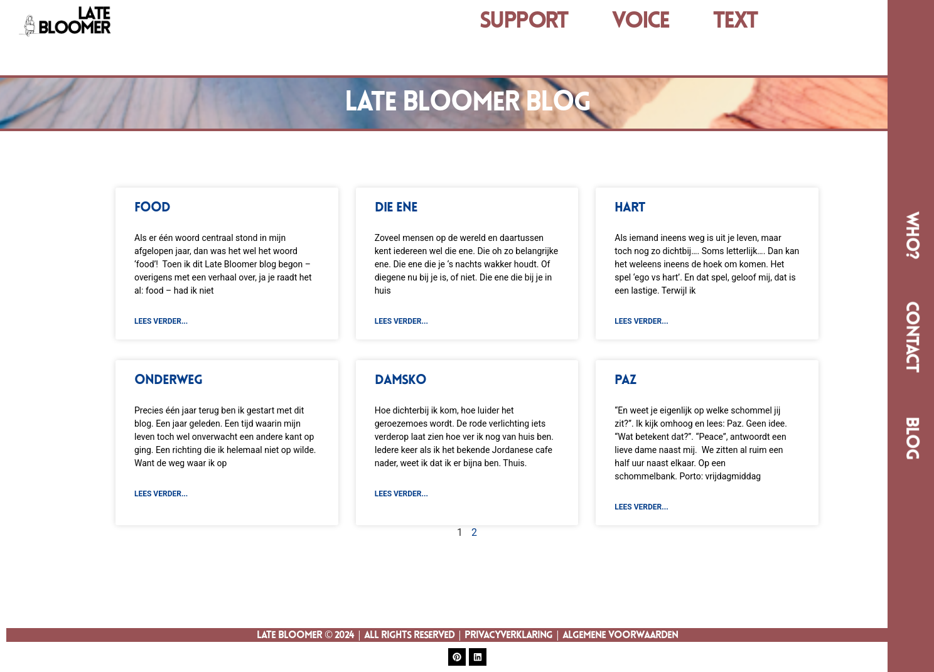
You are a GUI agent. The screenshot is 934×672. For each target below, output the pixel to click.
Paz (625, 380)
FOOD (152, 208)
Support (524, 22)
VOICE (640, 22)
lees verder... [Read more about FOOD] (161, 321)
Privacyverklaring (508, 636)
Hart (630, 208)
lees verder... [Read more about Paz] (641, 507)
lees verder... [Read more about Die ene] (401, 321)
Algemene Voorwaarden (620, 636)
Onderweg (168, 380)
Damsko (400, 380)
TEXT (735, 22)
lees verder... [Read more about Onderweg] (161, 493)
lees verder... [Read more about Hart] (641, 321)
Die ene (396, 208)
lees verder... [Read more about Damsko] (401, 493)
